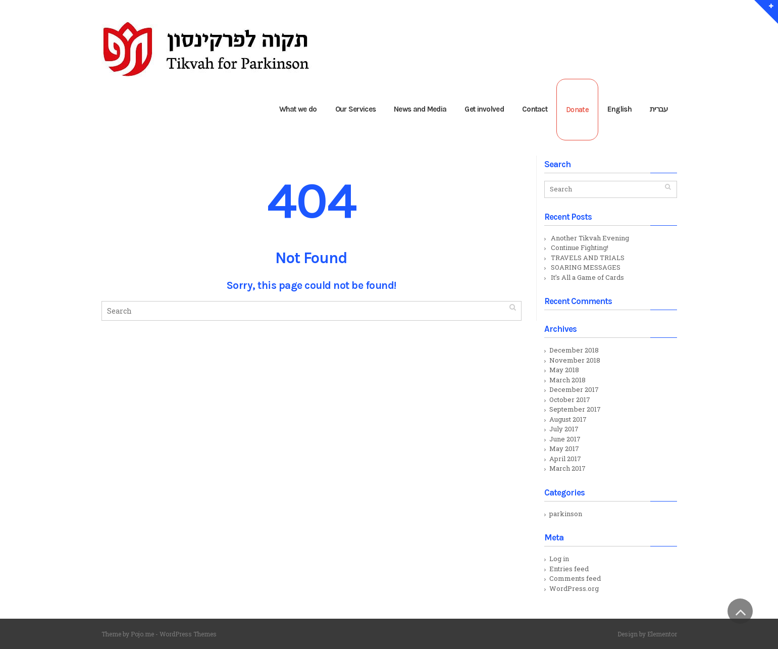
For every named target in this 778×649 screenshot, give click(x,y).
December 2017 (574, 389)
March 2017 (567, 468)
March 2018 (567, 379)
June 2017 (565, 438)
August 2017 (568, 419)
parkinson (565, 513)
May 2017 (564, 448)
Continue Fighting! (579, 247)
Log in (559, 558)
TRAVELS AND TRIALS (588, 257)
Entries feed (569, 568)
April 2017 (565, 458)
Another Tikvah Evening (590, 237)
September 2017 (575, 409)
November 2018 (574, 360)
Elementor (662, 634)
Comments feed (575, 578)
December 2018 (574, 350)
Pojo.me (142, 634)
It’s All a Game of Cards (587, 277)
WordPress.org (574, 588)
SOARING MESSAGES (585, 267)
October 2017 (569, 399)
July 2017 (564, 428)
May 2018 (564, 369)
